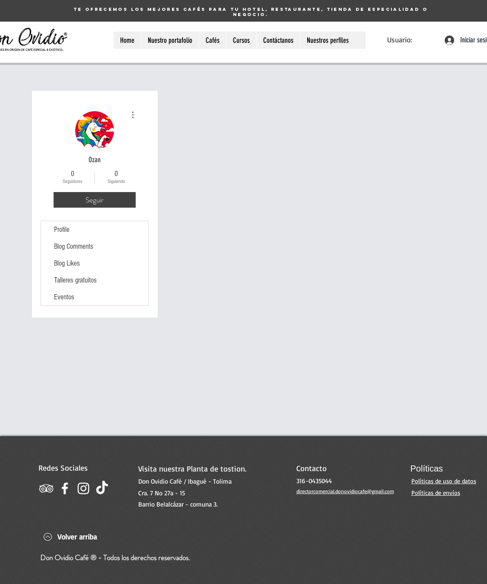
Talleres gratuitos (75, 280)
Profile (62, 229)
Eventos (64, 297)
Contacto (311, 468)
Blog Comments (73, 246)
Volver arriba (77, 536)
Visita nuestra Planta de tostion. (192, 468)
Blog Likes (67, 263)
